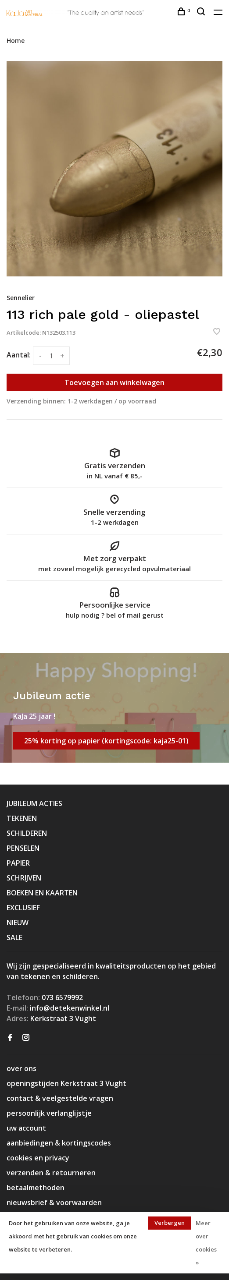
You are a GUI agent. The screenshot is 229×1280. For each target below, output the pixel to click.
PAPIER (18, 863)
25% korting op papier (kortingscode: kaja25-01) (106, 741)
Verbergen (169, 1223)
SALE (14, 937)
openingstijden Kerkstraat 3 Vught (66, 1083)
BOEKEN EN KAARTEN (42, 893)
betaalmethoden (35, 1187)
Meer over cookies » (206, 1242)
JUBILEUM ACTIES (34, 803)
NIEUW (18, 922)
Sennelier (21, 297)
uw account (26, 1128)
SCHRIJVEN (24, 878)
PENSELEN (23, 848)
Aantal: (19, 355)
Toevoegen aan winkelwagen (114, 382)
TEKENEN (22, 818)
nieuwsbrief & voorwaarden (54, 1202)
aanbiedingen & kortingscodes (59, 1143)
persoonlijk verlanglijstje (49, 1113)
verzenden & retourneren (51, 1172)
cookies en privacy (38, 1158)
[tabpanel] (114, 168)
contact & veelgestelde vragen (60, 1098)
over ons (21, 1068)
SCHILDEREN (27, 833)
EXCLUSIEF (23, 907)
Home (16, 40)
